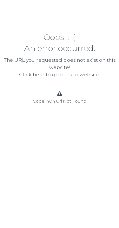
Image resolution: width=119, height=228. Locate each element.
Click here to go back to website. (59, 75)
